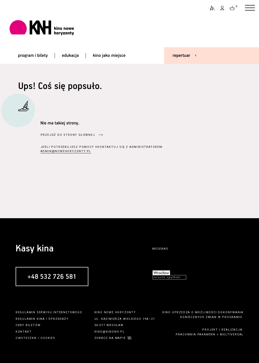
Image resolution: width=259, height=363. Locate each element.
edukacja (70, 55)
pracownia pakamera (195, 334)
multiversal (231, 334)
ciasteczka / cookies (35, 338)
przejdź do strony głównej (68, 135)
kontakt (24, 331)
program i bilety (33, 55)
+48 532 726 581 (52, 277)
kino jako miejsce (109, 55)
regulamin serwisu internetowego (49, 312)
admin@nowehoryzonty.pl (66, 151)
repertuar (181, 55)
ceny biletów (28, 325)
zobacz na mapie (110, 338)
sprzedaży (58, 319)
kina (41, 319)
